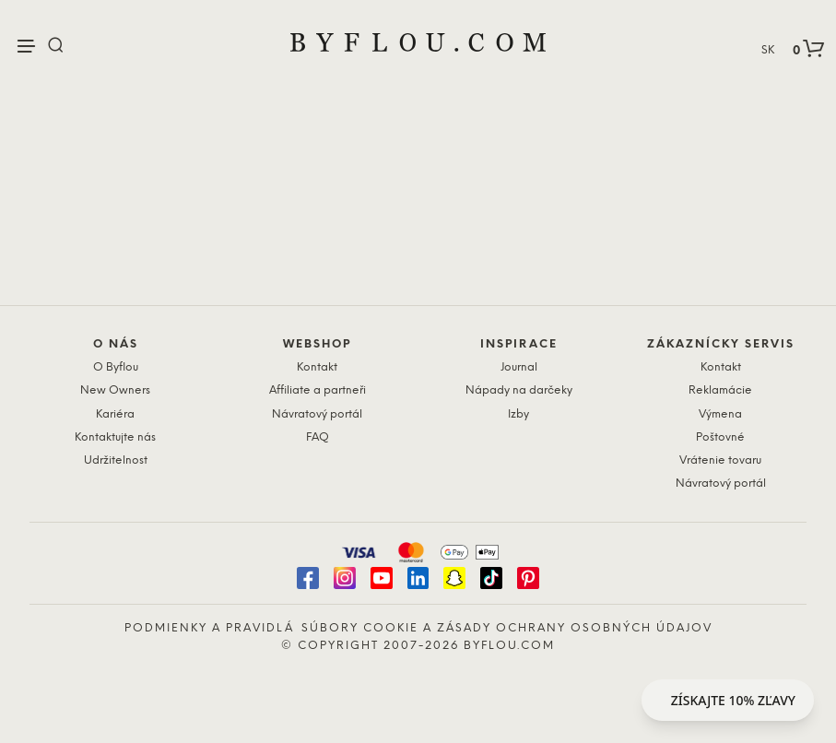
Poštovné (720, 437)
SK (767, 50)
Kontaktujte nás (115, 437)
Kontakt (317, 367)
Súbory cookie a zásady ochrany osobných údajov (506, 628)
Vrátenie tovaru (720, 460)
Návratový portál (317, 414)
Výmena (720, 414)
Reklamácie (720, 390)
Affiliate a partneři (317, 390)
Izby (518, 414)
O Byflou (115, 367)
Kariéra (115, 414)
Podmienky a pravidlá (209, 628)
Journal (518, 367)
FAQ (317, 437)
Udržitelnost (115, 460)
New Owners (115, 390)
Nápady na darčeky (518, 390)
